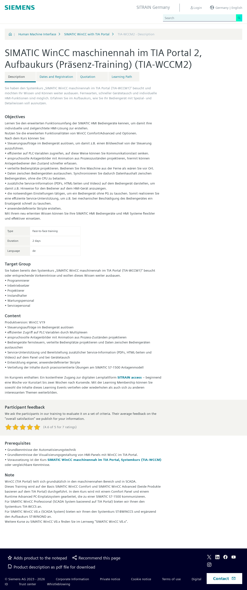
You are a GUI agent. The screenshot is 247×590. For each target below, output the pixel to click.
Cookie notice (141, 579)
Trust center (27, 584)
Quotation (87, 77)
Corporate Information (72, 579)
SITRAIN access (129, 377)
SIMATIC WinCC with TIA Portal (87, 34)
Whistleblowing (58, 584)
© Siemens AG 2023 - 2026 (25, 579)
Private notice (110, 579)
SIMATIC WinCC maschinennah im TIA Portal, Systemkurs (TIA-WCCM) (104, 460)
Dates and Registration (56, 77)
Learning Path (122, 77)
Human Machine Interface (37, 34)
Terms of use (171, 579)
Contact (224, 578)
